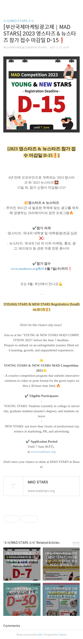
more (76, 542)
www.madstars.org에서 (27, 268)
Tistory (62, 634)
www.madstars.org (43, 451)
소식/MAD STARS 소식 (18, 21)
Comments (11, 626)
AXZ (40, 634)
